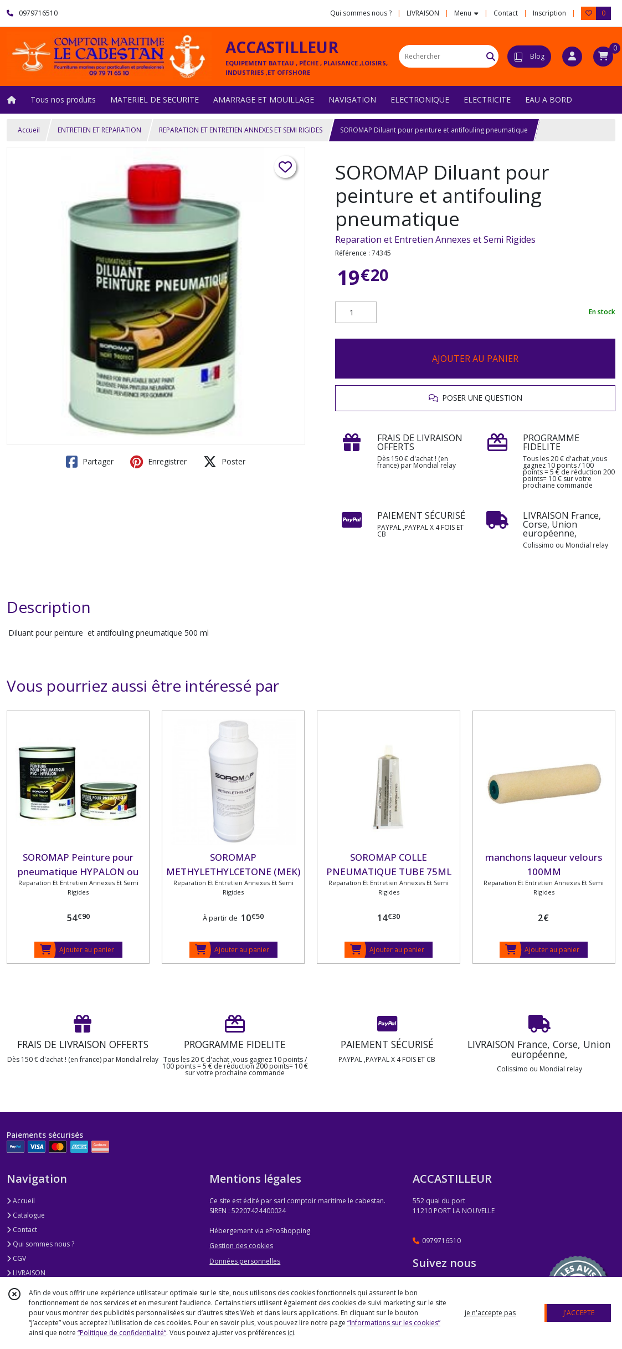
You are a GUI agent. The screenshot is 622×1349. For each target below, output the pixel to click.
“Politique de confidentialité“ (122, 1332)
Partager (90, 461)
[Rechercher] (491, 56)
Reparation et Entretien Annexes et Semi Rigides (435, 239)
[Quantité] (356, 313)
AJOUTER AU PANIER (475, 358)
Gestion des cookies (241, 1245)
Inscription (549, 13)
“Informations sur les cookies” (393, 1322)
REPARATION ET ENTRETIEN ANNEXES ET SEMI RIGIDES (240, 130)
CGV (16, 1258)
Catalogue (26, 1215)
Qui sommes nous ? (40, 1244)
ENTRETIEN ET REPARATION (99, 130)
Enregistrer (158, 461)
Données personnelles (244, 1261)
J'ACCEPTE (578, 1312)
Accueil (29, 130)
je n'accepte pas (490, 1312)
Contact (506, 13)
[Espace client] (572, 56)
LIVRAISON (26, 1273)
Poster (224, 461)
